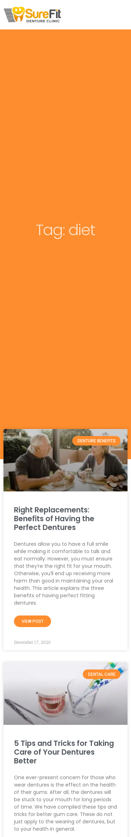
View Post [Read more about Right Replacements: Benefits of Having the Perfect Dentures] (33, 621)
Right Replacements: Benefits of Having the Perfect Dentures (54, 518)
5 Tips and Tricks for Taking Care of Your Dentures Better (64, 752)
